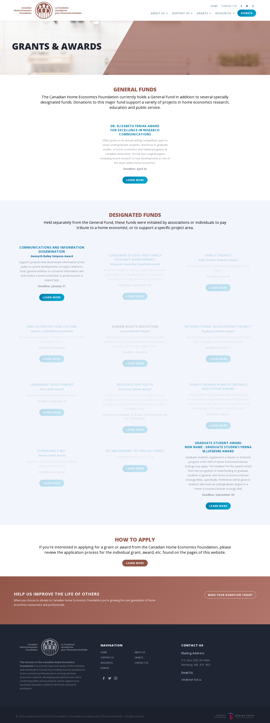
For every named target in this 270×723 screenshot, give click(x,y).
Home (214, 6)
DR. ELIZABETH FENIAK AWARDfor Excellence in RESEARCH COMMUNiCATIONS (135, 130)
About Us (140, 652)
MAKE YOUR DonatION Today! (230, 594)
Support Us (107, 657)
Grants (139, 657)
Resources (107, 663)
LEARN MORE (135, 185)
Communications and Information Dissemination (51, 252)
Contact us (229, 6)
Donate (247, 13)
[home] (47, 10)
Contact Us (141, 663)
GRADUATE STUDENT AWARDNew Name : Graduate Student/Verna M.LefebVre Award (218, 450)
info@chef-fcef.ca (191, 679)
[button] (159, 13)
